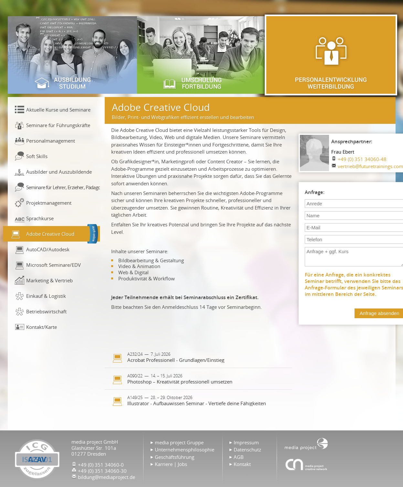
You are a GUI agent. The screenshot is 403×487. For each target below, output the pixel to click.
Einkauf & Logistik (46, 296)
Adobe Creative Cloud (50, 234)
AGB (239, 457)
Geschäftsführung (174, 457)
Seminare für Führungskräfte (58, 125)
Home (306, 443)
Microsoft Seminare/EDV (53, 265)
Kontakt (242, 464)
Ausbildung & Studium (72, 55)
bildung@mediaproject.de (106, 477)
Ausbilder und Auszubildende (59, 171)
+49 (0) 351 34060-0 (101, 464)
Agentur (306, 464)
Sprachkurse (40, 218)
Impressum (246, 442)
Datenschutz (247, 449)
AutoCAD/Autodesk (47, 249)
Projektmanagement (48, 203)
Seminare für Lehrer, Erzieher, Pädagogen (63, 187)
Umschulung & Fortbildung (201, 55)
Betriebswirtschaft (46, 311)
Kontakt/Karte (41, 327)
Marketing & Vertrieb (49, 280)
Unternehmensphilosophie (184, 449)
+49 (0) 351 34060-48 (362, 159)
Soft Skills (37, 156)
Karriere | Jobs (171, 464)
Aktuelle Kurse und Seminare (58, 109)
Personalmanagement (50, 140)
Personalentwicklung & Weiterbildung (331, 55)
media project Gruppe (179, 442)
